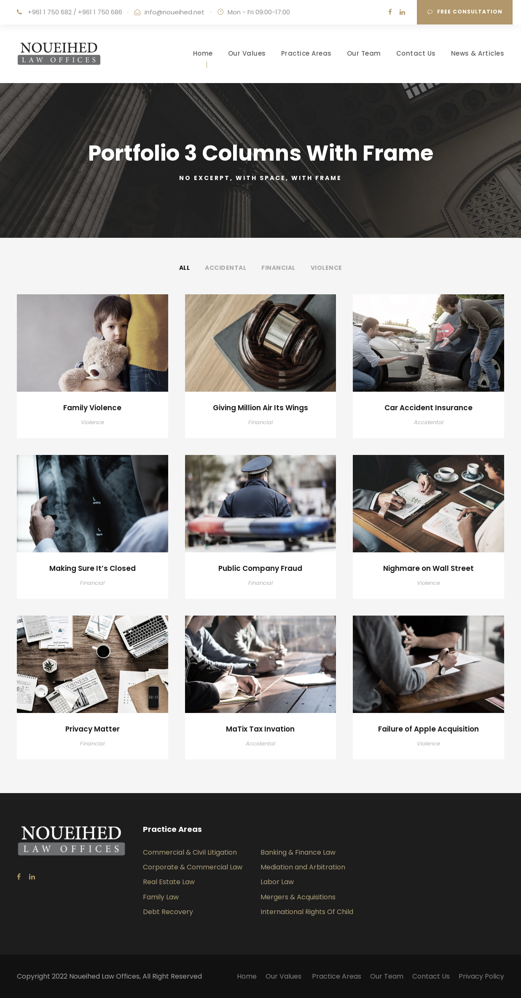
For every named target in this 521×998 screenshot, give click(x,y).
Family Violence (92, 408)
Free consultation (464, 11)
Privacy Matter (92, 729)
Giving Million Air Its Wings (260, 408)
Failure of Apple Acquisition (428, 729)
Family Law (161, 897)
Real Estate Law (169, 882)
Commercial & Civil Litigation (190, 852)
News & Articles (478, 53)
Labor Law (277, 882)
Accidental (225, 268)
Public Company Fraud (260, 568)
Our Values (247, 53)
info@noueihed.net (174, 12)
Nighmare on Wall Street (428, 568)
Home (203, 53)
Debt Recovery (168, 912)
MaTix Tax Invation (260, 729)
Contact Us (416, 53)
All (184, 268)
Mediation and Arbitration (302, 867)
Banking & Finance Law (298, 852)
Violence (326, 268)
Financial (278, 268)
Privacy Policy (481, 976)
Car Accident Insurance (428, 408)
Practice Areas (306, 53)
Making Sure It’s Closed (92, 568)
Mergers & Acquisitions (298, 897)
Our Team (364, 53)
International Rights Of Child (306, 912)
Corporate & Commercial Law (192, 867)
